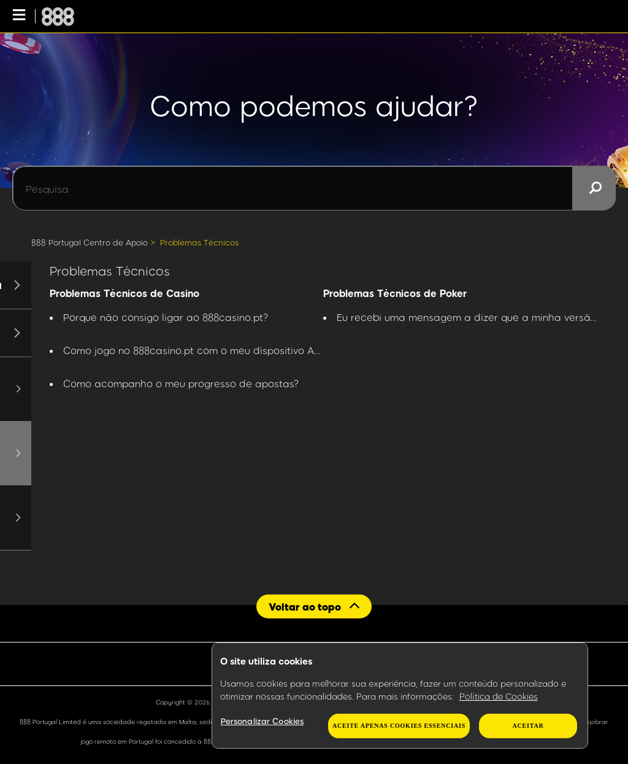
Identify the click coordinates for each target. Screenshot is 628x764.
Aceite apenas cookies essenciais (398, 725)
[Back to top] (314, 606)
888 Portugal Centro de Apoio (89, 242)
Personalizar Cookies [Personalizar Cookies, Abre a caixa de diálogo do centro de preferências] (262, 721)
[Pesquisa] (314, 188)
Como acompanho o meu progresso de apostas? (181, 383)
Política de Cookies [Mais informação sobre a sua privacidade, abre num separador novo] (498, 696)
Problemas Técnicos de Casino (124, 293)
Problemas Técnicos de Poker (395, 293)
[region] (400, 695)
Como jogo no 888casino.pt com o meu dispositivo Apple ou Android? (229, 350)
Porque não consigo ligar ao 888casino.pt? (166, 317)
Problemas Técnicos (199, 242)
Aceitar (528, 725)
